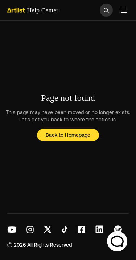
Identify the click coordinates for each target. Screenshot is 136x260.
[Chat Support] (117, 241)
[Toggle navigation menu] (124, 10)
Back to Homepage (68, 135)
